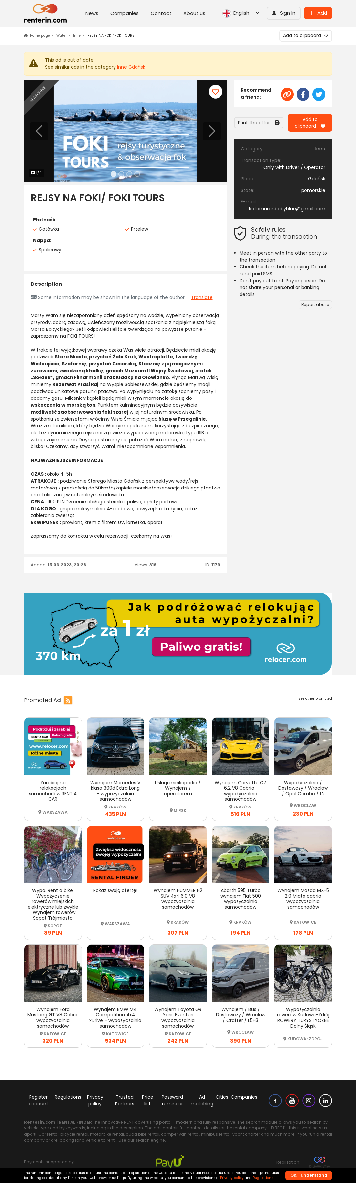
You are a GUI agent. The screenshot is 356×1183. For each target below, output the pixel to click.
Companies (124, 13)
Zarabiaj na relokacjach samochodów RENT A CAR (53, 790)
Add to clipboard (305, 35)
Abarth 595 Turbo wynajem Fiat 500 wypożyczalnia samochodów (240, 898)
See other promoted (315, 698)
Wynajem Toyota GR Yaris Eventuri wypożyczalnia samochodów (177, 1017)
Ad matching (202, 1100)
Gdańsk (316, 178)
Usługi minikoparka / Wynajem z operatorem (178, 788)
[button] (284, 13)
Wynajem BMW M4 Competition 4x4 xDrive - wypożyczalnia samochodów (115, 1017)
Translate (202, 297)
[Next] (212, 131)
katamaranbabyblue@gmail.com (287, 208)
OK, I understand (308, 1175)
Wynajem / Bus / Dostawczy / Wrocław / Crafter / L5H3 (240, 1015)
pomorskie (313, 190)
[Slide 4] (137, 174)
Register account (38, 1100)
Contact (161, 13)
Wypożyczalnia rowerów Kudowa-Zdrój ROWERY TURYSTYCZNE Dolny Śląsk (303, 1017)
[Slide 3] (129, 174)
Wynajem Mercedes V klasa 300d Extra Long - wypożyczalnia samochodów (115, 790)
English (241, 13)
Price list (147, 1100)
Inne (77, 35)
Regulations (68, 1097)
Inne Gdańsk (131, 67)
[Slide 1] (113, 174)
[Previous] (39, 131)
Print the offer (258, 122)
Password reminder (172, 1100)
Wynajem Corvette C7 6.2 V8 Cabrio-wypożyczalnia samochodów (240, 790)
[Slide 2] (121, 174)
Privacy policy (95, 1100)
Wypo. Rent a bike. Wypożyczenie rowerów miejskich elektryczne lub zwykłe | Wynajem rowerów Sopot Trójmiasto (53, 904)
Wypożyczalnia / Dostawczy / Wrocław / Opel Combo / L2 (303, 788)
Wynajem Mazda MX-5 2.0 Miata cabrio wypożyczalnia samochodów (303, 898)
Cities (222, 1097)
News (91, 13)
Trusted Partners (124, 1100)
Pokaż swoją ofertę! (115, 890)
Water (61, 35)
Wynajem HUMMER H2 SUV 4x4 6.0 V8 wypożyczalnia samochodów (178, 898)
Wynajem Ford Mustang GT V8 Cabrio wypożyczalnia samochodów (53, 1017)
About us (194, 13)
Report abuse (315, 304)
